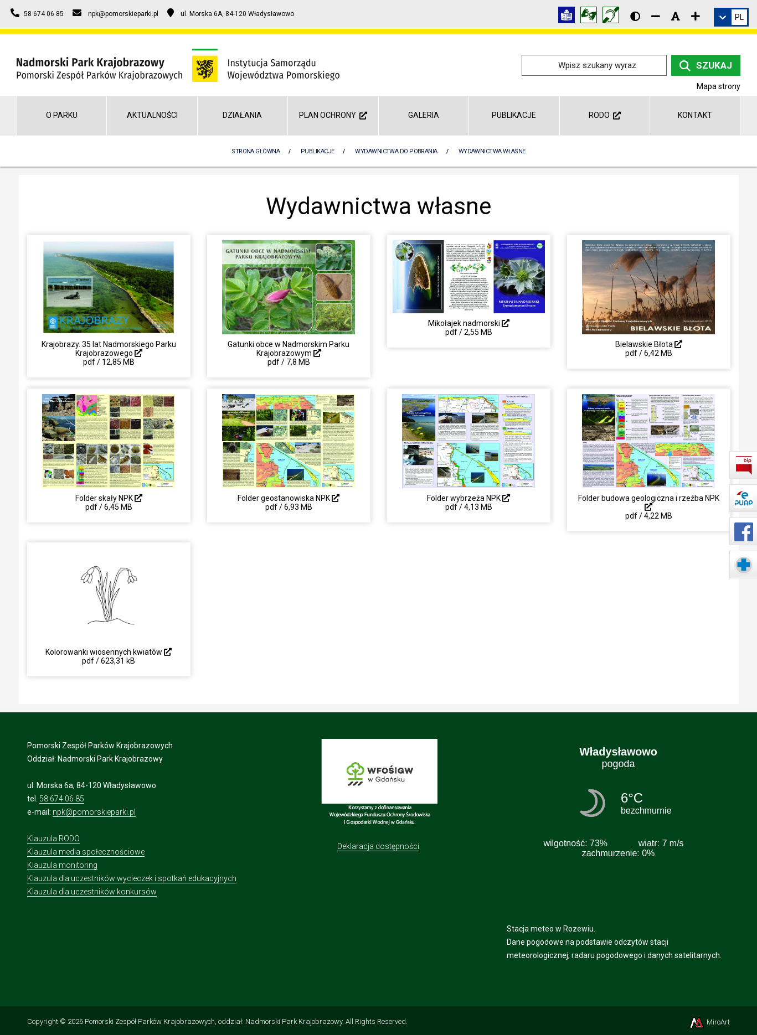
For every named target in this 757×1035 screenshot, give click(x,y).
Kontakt (695, 115)
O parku (62, 115)
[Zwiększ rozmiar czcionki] (695, 16)
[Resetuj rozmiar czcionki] (676, 16)
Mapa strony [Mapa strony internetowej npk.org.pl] (718, 86)
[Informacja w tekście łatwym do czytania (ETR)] (569, 17)
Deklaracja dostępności (378, 846)
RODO (605, 115)
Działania (242, 115)
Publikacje (514, 115)
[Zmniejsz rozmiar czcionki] (656, 16)
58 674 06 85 (61, 798)
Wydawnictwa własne (492, 151)
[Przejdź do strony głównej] (178, 64)
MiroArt (709, 1022)
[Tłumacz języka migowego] (591, 17)
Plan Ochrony (333, 115)
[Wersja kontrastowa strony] (635, 16)
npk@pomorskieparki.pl (94, 812)
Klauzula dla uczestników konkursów (92, 891)
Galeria (423, 115)
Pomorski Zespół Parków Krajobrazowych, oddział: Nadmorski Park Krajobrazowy (213, 1021)
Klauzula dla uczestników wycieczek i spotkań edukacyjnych (131, 878)
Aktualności (152, 115)
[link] (731, 17)
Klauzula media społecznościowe (86, 851)
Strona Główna (255, 151)
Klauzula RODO (53, 838)
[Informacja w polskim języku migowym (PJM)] (613, 17)
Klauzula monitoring (62, 865)
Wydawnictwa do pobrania (396, 151)
